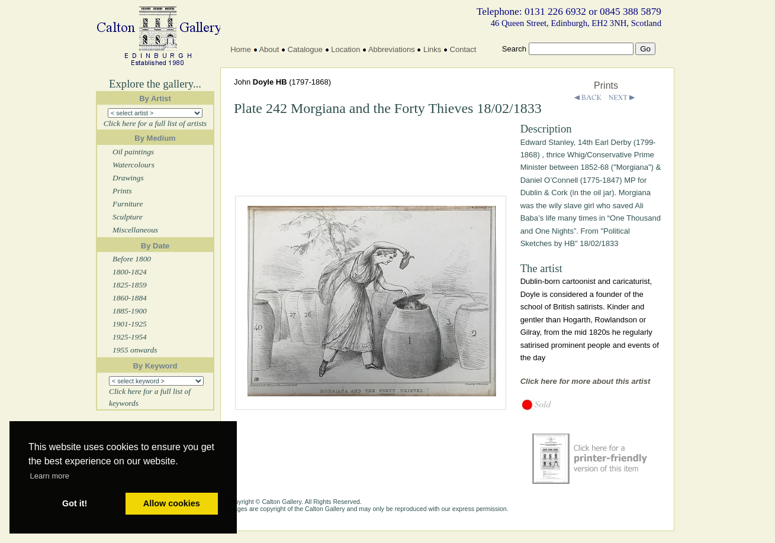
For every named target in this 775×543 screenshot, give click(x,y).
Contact (463, 49)
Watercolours (133, 164)
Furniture (127, 203)
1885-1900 (129, 310)
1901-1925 (129, 323)
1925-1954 (129, 336)
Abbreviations (391, 49)
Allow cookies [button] (171, 503)
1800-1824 (129, 271)
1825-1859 (129, 284)
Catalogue (305, 49)
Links (432, 49)
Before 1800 (131, 258)
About (269, 49)
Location (345, 49)
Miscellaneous (135, 229)
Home (240, 49)
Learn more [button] (49, 475)
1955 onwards (134, 349)
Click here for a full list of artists (155, 123)
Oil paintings (133, 151)
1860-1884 (129, 297)
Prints (122, 190)
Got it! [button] (74, 503)
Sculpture (127, 216)
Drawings (128, 177)
